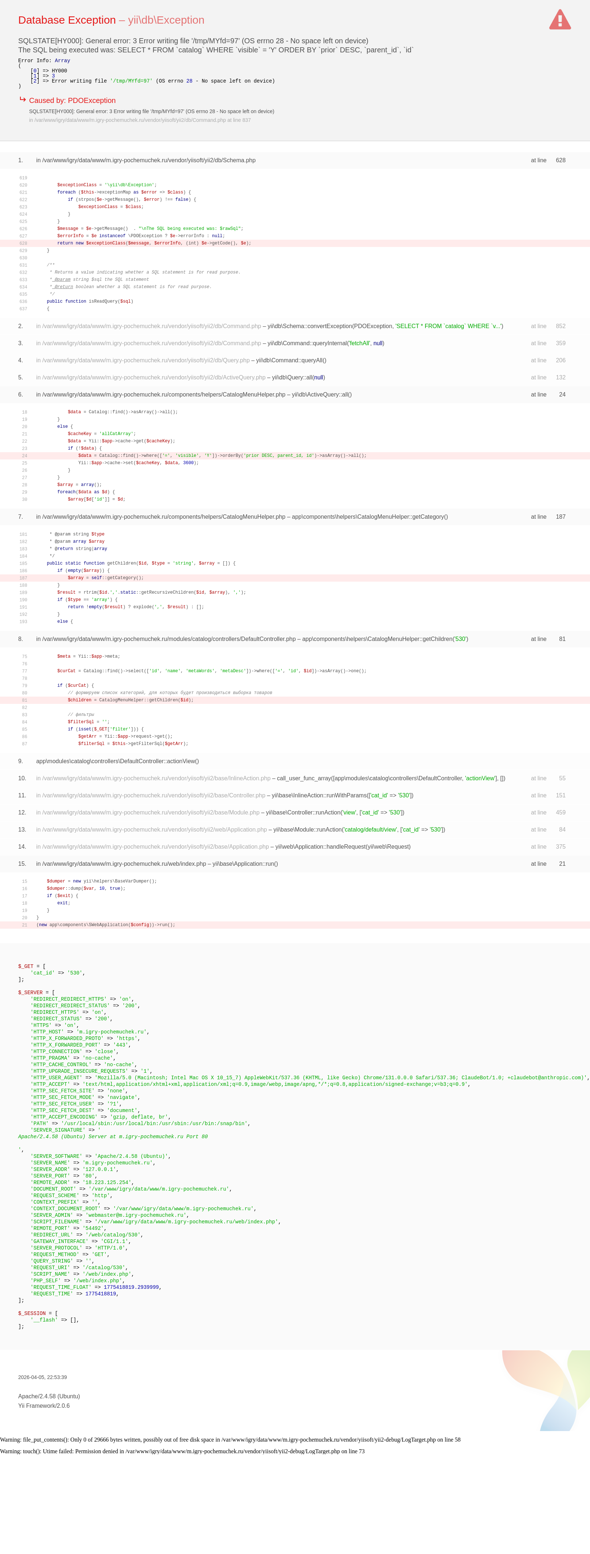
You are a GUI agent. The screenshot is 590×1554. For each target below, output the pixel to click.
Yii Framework (36, 1406)
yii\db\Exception (166, 20)
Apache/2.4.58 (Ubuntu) (49, 1396)
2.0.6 (63, 1406)
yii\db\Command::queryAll (289, 360)
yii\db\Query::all (292, 377)
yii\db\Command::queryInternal (307, 343)
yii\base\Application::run (243, 864)
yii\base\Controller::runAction (303, 812)
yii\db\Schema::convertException (310, 326)
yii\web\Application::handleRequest (321, 847)
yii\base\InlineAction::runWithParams (319, 795)
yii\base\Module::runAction (307, 829)
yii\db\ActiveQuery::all (320, 394)
